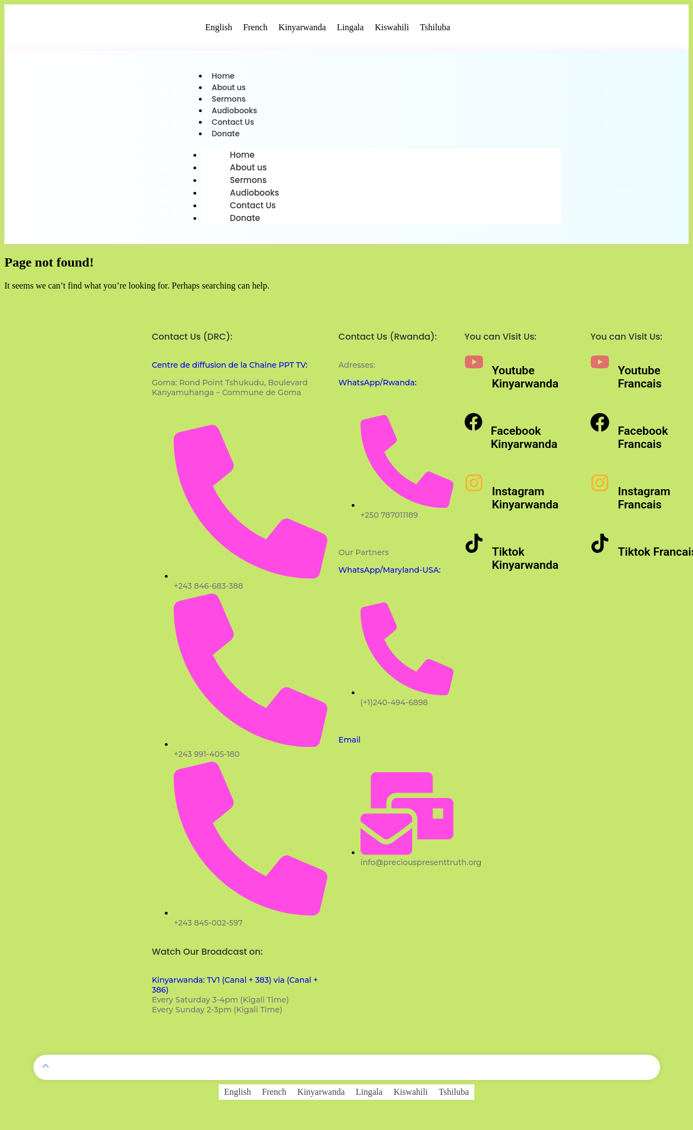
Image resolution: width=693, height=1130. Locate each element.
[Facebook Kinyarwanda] (473, 428)
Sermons (230, 102)
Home (224, 76)
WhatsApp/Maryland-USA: (390, 576)
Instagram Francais (644, 504)
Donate (227, 140)
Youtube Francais (640, 383)
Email (350, 746)
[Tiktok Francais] (599, 550)
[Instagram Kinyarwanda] (474, 489)
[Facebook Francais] (599, 429)
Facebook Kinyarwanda (524, 444)
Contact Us (235, 127)
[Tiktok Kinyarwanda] (474, 550)
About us (230, 89)
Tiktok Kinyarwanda (525, 565)
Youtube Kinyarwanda (525, 383)
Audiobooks (236, 114)
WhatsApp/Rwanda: (378, 389)
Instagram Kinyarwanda (525, 504)
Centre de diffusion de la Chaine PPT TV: (229, 371)
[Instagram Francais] (599, 489)
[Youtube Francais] (599, 368)
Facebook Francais (643, 444)
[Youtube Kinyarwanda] (474, 368)
